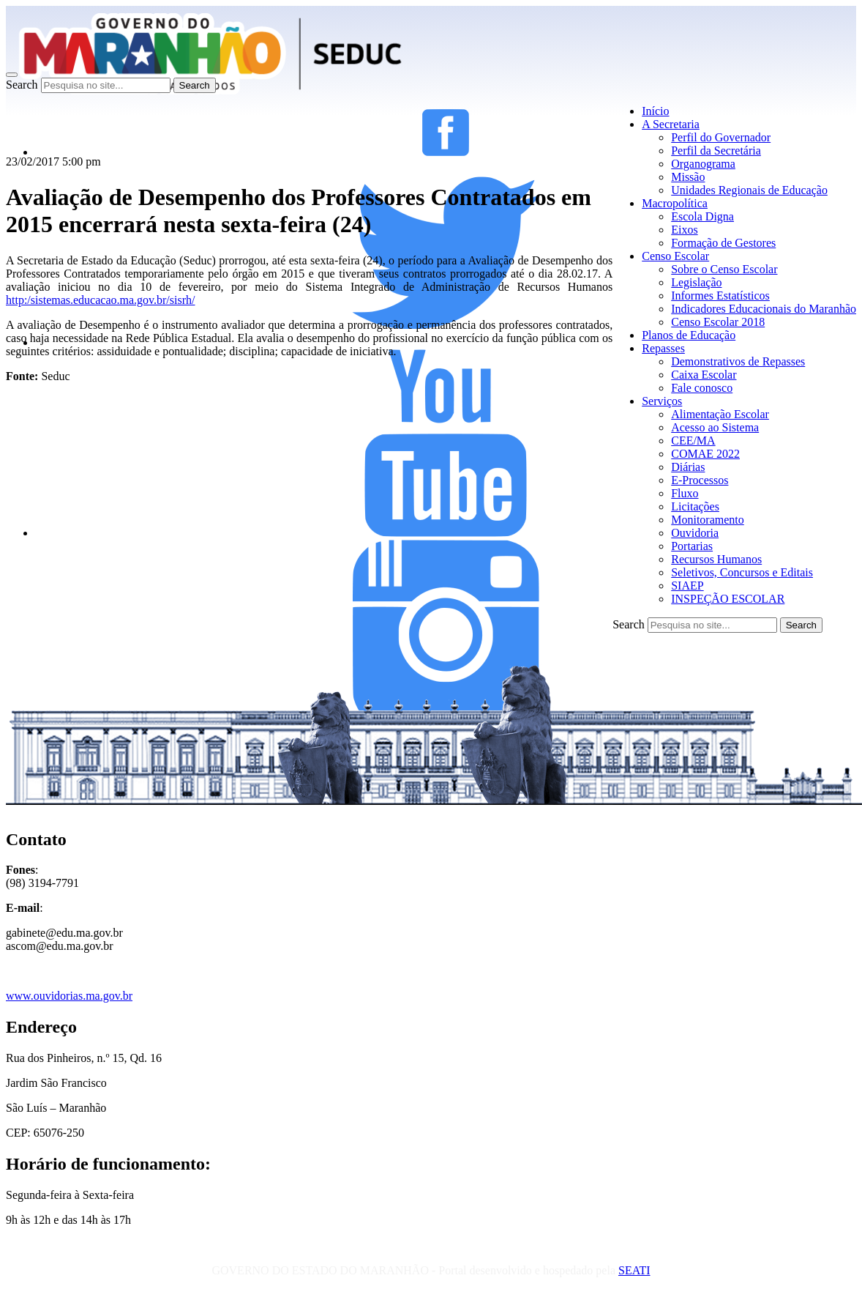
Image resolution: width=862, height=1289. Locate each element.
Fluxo (684, 493)
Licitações (695, 506)
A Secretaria (671, 124)
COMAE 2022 (705, 453)
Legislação (696, 282)
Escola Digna (702, 216)
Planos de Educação (688, 335)
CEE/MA (693, 440)
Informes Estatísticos (720, 295)
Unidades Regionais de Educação (749, 190)
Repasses (663, 348)
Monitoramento (707, 519)
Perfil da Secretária (716, 150)
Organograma (703, 163)
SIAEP (687, 585)
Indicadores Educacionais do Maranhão (763, 308)
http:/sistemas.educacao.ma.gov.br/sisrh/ (100, 300)
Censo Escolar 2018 (718, 322)
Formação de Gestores (723, 243)
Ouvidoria (695, 533)
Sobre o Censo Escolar (724, 269)
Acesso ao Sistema (715, 427)
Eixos (684, 229)
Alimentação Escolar (720, 414)
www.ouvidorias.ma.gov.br (69, 995)
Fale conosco (701, 388)
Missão (688, 177)
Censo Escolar (675, 256)
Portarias (692, 546)
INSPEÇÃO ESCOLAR (727, 599)
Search (22, 84)
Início (655, 111)
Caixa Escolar (703, 374)
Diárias (688, 467)
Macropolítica (675, 203)
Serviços (662, 401)
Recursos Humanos (716, 559)
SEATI (634, 1270)
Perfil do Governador (721, 137)
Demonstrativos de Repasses (738, 361)
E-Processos (699, 480)
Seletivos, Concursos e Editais (742, 572)
